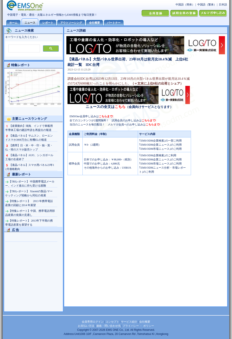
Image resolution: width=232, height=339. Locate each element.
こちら (120, 107)
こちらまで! (106, 116)
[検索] (24, 48)
